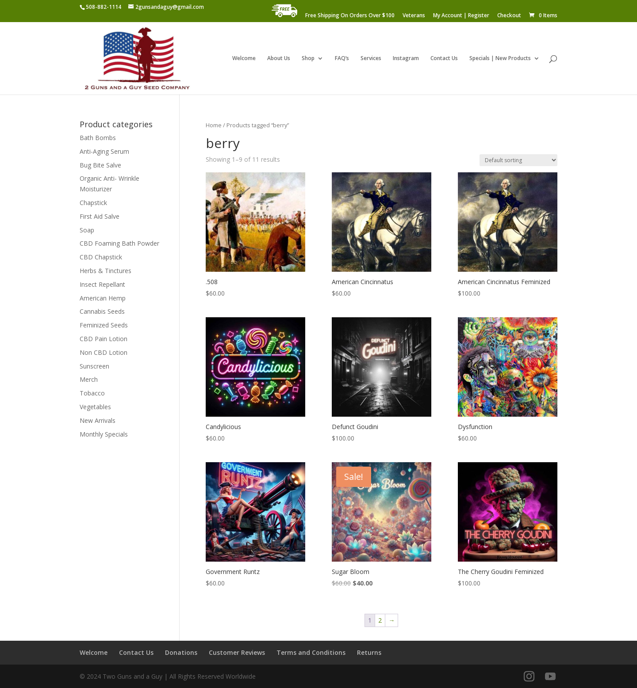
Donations (181, 652)
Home (214, 125)
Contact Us (444, 58)
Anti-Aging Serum (104, 151)
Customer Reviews (237, 652)
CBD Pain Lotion (103, 338)
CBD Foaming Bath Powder (119, 243)
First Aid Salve (99, 216)
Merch (89, 379)
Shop (308, 58)
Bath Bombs (98, 137)
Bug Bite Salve (100, 165)
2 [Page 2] (380, 620)
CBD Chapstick (101, 257)
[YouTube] (550, 676)
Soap (87, 230)
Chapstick (93, 202)
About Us (278, 58)
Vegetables (95, 407)
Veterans (414, 16)
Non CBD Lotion (103, 352)
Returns (369, 652)
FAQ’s (342, 58)
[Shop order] (518, 160)
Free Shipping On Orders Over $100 (350, 16)
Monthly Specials (104, 434)
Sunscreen (94, 366)
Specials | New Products (500, 58)
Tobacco (92, 393)
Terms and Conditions (310, 652)
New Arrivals (97, 420)
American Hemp (103, 298)
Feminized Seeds (104, 325)
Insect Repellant (102, 284)
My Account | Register (461, 16)
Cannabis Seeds (102, 311)
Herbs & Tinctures (105, 270)
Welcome (244, 58)
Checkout (509, 16)
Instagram (406, 58)
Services (371, 58)
